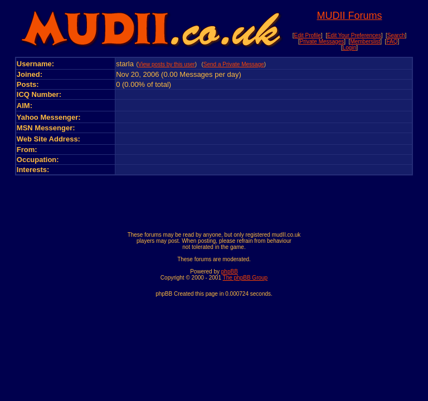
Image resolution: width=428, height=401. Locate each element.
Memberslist (365, 41)
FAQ (391, 41)
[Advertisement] (214, 200)
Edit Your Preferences (354, 35)
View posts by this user (166, 64)
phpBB (229, 271)
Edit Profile (307, 35)
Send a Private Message (233, 64)
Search (396, 35)
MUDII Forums (349, 15)
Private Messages (322, 41)
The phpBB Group (245, 278)
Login (349, 48)
